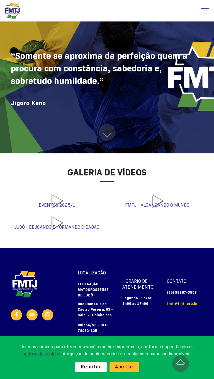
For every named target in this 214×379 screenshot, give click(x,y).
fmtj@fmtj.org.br (182, 304)
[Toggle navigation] (205, 11)
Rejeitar (91, 367)
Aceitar (124, 367)
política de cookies (41, 354)
